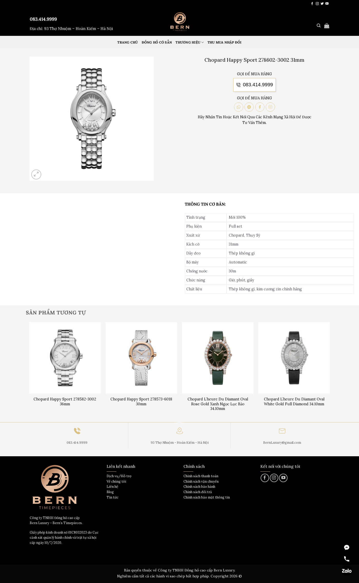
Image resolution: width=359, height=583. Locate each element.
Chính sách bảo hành (199, 486)
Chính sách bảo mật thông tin (206, 497)
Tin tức (112, 497)
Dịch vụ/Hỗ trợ (119, 476)
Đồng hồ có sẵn (157, 42)
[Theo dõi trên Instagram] (317, 4)
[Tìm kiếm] (319, 25)
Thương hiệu (190, 42)
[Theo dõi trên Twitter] (322, 4)
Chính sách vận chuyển (201, 481)
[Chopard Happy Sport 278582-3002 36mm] (65, 358)
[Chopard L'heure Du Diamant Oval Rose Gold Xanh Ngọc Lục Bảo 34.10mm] (217, 358)
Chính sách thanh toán (200, 476)
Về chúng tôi (116, 481)
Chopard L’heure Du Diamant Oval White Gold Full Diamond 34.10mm (294, 401)
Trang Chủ (127, 42)
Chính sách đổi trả (197, 492)
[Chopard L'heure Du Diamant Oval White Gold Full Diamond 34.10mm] (294, 358)
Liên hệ (112, 486)
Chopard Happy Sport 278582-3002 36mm (65, 401)
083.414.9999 (43, 19)
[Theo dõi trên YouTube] (327, 4)
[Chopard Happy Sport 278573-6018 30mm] (141, 358)
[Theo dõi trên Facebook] (312, 4)
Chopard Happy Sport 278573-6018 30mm (141, 401)
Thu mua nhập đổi (225, 42)
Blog (110, 492)
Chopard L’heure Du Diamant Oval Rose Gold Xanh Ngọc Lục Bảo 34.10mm (218, 404)
